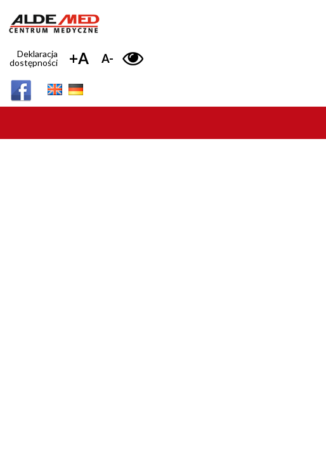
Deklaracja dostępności (34, 58)
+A (79, 58)
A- (107, 58)
